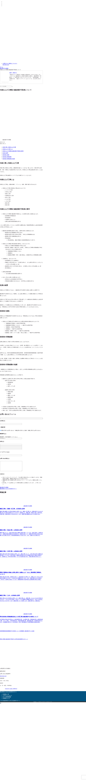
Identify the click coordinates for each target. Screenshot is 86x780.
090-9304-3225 (3, 677)
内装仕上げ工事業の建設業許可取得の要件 (12, 150)
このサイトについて (7, 696)
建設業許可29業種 (4, 488)
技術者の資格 (6, 154)
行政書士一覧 (6, 695)
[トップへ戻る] (0, 704)
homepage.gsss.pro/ (5, 82)
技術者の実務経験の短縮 (8, 158)
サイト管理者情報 (7, 698)
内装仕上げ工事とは (7, 148)
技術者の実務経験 (7, 156)
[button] (12, 86)
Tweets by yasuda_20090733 (11, 690)
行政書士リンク (6, 699)
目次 (1, 143)
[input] (6, 86)
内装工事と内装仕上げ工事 (9, 147)
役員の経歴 (5, 152)
